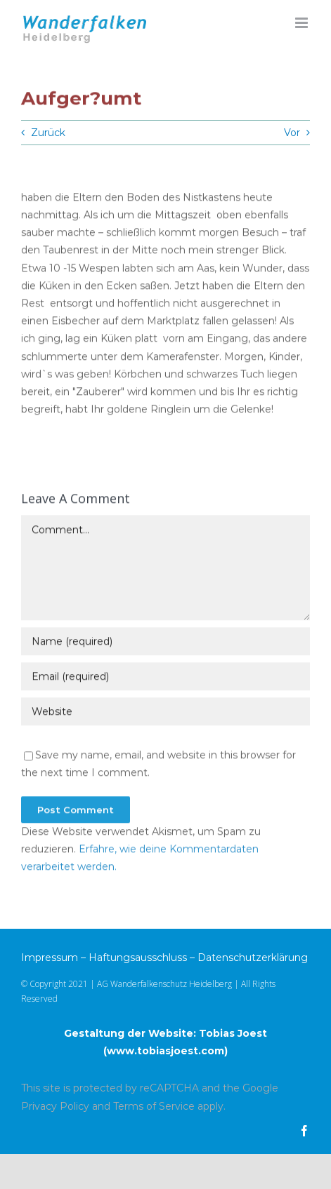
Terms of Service (154, 1106)
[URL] (165, 713)
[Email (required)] (165, 678)
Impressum (49, 957)
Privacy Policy (55, 1106)
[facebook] (304, 1130)
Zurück (48, 132)
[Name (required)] (165, 643)
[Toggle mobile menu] (302, 22)
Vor (292, 132)
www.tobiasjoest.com (165, 1050)
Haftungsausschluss (138, 957)
